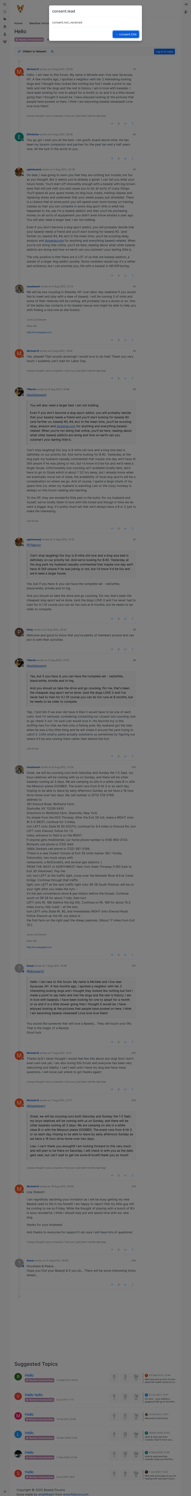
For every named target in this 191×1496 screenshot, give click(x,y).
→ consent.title (126, 34)
